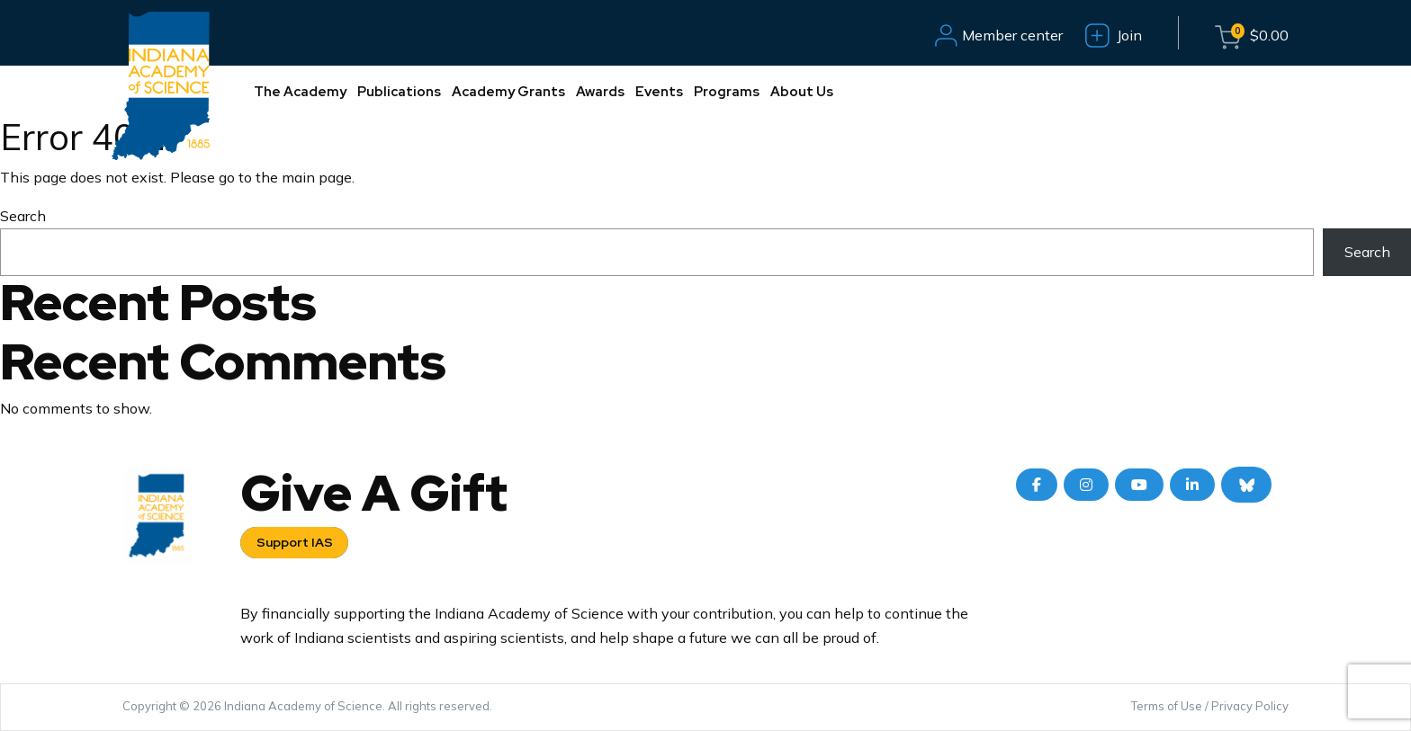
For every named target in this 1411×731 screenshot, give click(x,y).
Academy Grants (508, 92)
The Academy (300, 92)
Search (23, 216)
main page (317, 177)
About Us (801, 92)
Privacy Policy (1250, 706)
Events (659, 92)
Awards (600, 92)
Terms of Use (1166, 706)
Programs (726, 92)
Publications (399, 92)
